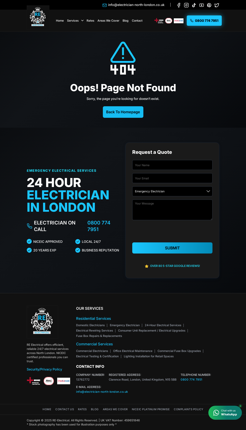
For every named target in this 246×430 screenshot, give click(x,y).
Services (73, 20)
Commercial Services (94, 344)
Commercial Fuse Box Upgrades (179, 351)
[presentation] (172, 231)
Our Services (89, 308)
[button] (82, 20)
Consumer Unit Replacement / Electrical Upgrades (151, 330)
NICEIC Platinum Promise (151, 409)
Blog (126, 20)
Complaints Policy (188, 409)
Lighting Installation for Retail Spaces (149, 356)
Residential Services (93, 318)
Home (60, 20)
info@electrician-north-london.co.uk (102, 391)
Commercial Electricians (92, 351)
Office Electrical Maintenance (132, 351)
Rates (90, 20)
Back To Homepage (123, 112)
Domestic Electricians (90, 325)
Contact (137, 20)
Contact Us (64, 409)
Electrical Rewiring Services (94, 330)
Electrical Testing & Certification (97, 356)
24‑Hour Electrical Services (163, 325)
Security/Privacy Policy (44, 369)
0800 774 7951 (98, 226)
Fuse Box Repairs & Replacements (99, 336)
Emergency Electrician (125, 325)
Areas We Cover (108, 20)
